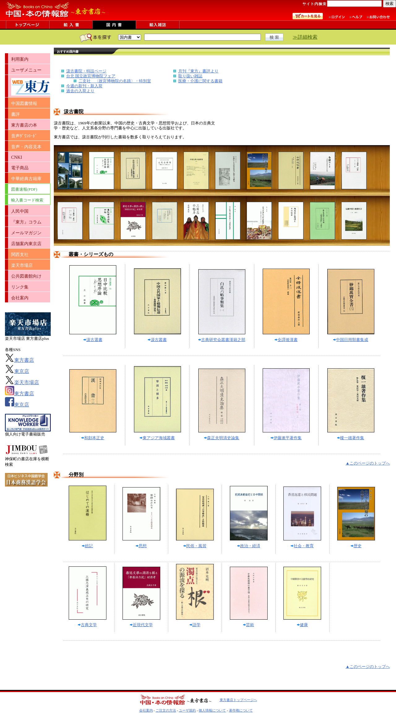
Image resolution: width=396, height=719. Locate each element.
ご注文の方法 (166, 710)
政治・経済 (248, 546)
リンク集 (19, 286)
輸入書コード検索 (27, 200)
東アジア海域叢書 (157, 437)
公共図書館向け (26, 276)
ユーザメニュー (26, 69)
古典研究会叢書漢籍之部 (221, 339)
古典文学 (87, 624)
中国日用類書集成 (350, 339)
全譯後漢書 (286, 339)
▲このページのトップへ (368, 463)
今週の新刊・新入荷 (84, 86)
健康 (302, 624)
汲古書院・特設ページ (86, 71)
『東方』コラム (26, 221)
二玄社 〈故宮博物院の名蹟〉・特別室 (115, 81)
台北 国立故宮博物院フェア (90, 76)
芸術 (248, 624)
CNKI (16, 157)
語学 (195, 624)
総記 (87, 546)
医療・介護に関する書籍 (200, 81)
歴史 (356, 546)
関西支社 (19, 254)
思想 (141, 546)
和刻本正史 (92, 437)
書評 (15, 114)
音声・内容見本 (26, 146)
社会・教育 (302, 546)
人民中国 (19, 211)
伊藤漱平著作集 (286, 437)
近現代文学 (141, 624)
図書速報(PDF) (24, 189)
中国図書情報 (24, 103)
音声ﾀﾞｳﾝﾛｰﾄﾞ (24, 135)
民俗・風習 (194, 546)
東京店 (17, 371)
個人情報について (212, 710)
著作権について (241, 710)
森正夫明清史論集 (221, 437)
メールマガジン (26, 232)
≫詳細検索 (305, 37)
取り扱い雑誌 (190, 76)
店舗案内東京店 (26, 243)
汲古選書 (93, 339)
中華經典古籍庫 (26, 178)
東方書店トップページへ (238, 700)
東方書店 (19, 360)
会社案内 (19, 297)
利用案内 (19, 59)
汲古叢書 (157, 339)
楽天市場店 (22, 265)
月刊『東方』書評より (198, 71)
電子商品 (19, 167)
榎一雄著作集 (350, 437)
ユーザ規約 (187, 710)
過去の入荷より (80, 91)
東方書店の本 (24, 125)
